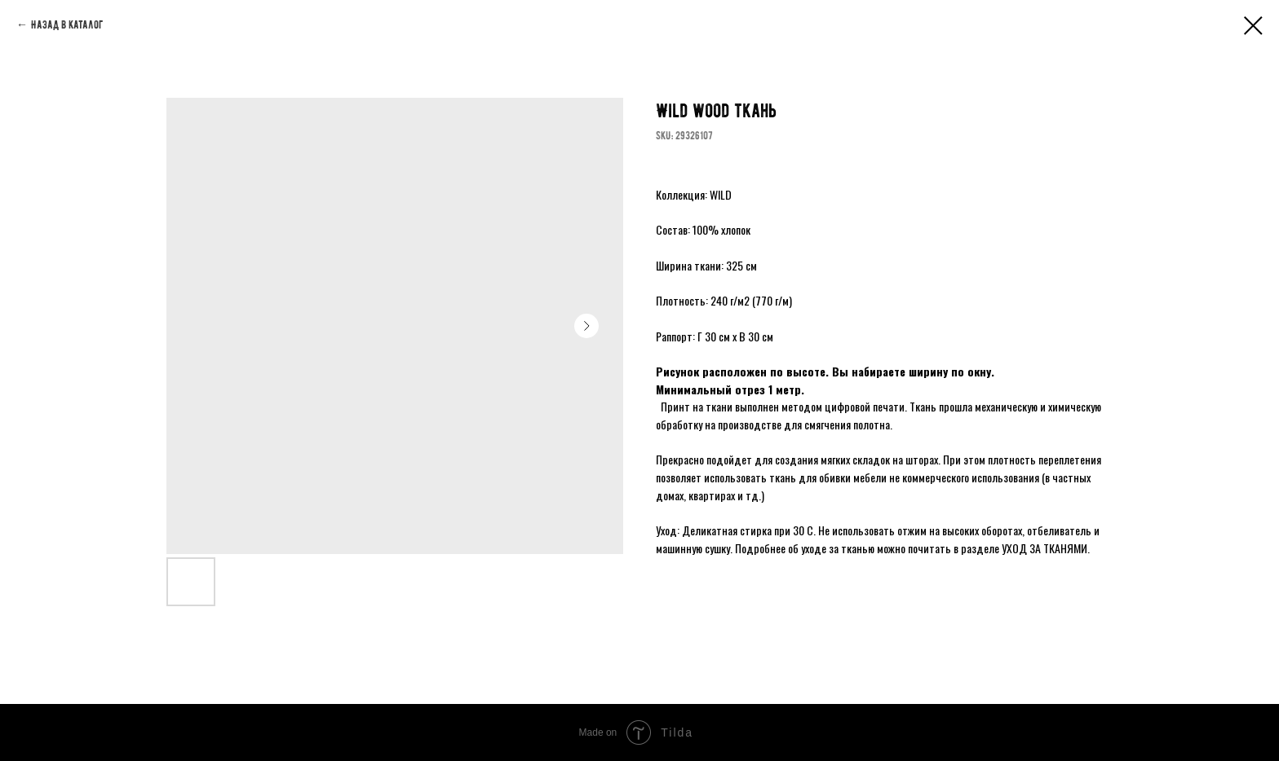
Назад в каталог (67, 25)
